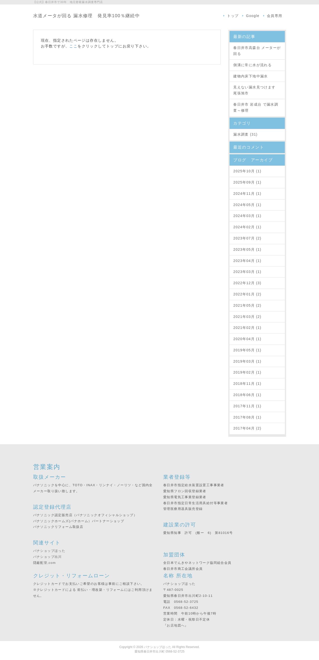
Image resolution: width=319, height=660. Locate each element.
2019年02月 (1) (247, 372)
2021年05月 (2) (247, 305)
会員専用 (274, 16)
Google (252, 16)
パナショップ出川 (47, 557)
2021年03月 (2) (247, 317)
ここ (73, 46)
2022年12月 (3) (247, 283)
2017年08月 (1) (247, 417)
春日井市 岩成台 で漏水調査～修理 (255, 107)
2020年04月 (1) (247, 339)
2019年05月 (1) (247, 350)
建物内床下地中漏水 (250, 76)
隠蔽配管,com (44, 563)
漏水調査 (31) (245, 134)
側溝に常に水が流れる (252, 65)
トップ (233, 16)
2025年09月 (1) (247, 182)
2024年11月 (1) (247, 194)
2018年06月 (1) (247, 395)
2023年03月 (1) (247, 272)
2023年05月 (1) (247, 249)
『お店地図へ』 (175, 625)
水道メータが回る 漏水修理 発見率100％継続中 (86, 15)
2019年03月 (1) (247, 361)
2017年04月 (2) (247, 428)
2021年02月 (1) (247, 328)
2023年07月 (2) (247, 238)
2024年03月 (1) (247, 216)
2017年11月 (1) (247, 406)
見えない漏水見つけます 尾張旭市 (256, 90)
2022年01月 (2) (247, 294)
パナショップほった (49, 551)
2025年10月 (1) (247, 171)
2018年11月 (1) (247, 384)
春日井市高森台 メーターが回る (257, 51)
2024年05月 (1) (247, 205)
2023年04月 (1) (247, 261)
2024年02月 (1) (247, 227)
